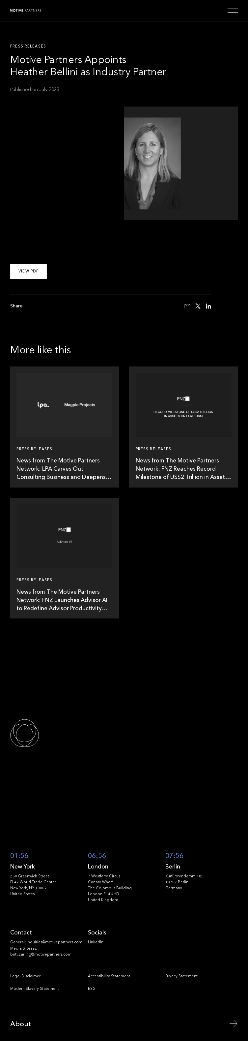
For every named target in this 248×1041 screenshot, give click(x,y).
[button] (233, 10)
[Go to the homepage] (47, 733)
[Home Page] (25, 10)
